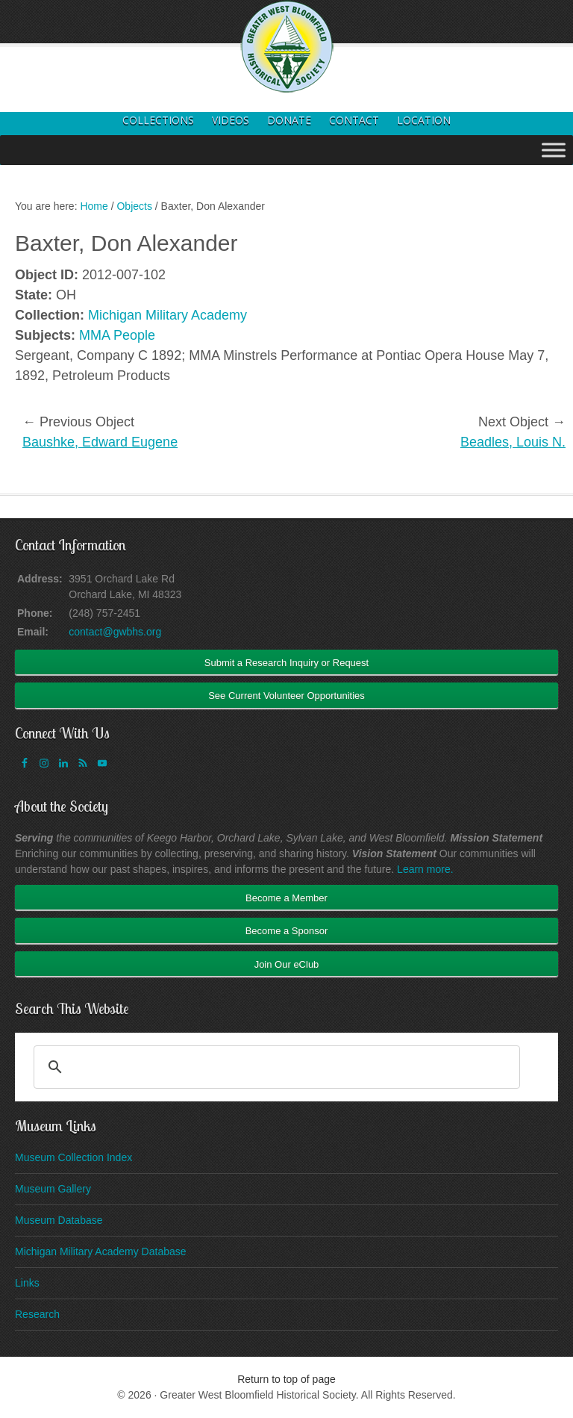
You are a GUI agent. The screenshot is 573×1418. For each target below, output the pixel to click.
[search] (274, 1067)
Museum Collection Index (73, 1157)
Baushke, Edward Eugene (100, 442)
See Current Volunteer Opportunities (286, 695)
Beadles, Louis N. (513, 442)
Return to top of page (286, 1379)
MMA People (117, 335)
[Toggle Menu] (554, 150)
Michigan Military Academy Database (101, 1251)
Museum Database (59, 1220)
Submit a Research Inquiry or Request (286, 662)
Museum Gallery (53, 1189)
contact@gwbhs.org (115, 632)
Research (37, 1314)
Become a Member (286, 898)
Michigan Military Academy (167, 315)
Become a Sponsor (286, 930)
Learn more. (425, 869)
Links (27, 1283)
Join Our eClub (286, 964)
